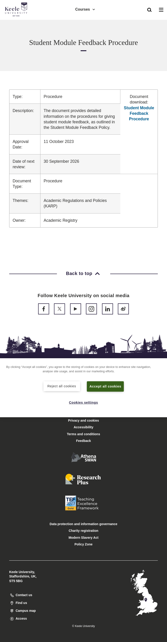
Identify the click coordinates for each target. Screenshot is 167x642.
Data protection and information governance (83, 524)
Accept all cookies (105, 386)
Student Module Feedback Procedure (139, 113)
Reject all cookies (61, 386)
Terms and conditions (83, 434)
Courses (85, 9)
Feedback (83, 441)
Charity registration (83, 531)
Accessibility (83, 427)
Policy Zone (83, 544)
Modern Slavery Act (83, 537)
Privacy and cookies (83, 420)
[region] (83, 387)
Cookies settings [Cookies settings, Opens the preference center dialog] (83, 402)
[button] (149, 9)
